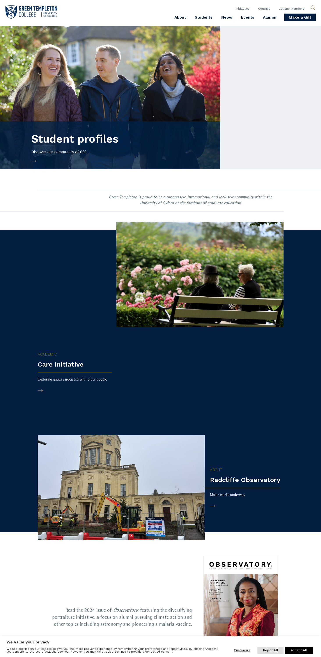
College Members (291, 8)
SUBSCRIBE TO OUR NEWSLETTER (42, 624)
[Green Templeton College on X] (232, 605)
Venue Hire (115, 603)
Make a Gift (300, 17)
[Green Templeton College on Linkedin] (247, 605)
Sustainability (118, 609)
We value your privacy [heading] (28, 642)
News (226, 17)
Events (247, 17)
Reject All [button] (270, 650)
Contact (264, 8)
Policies (12, 603)
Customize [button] (242, 650)
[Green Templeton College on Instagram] (262, 605)
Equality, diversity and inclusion (34, 609)
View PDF (180, 545)
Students (203, 17)
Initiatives (242, 8)
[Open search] (313, 8)
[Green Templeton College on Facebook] (217, 605)
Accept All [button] (299, 650)
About (180, 17)
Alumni (269, 17)
